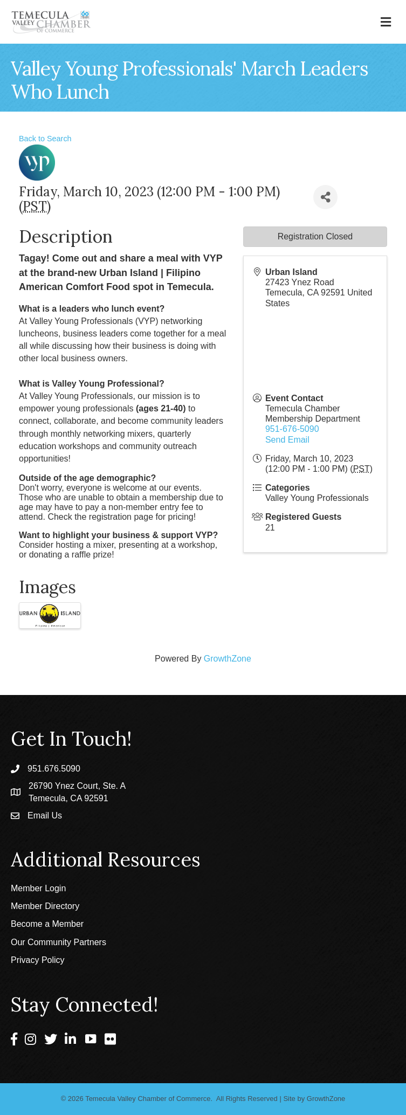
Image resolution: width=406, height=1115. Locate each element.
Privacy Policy (38, 960)
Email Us (44, 815)
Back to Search (45, 138)
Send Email (287, 439)
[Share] (325, 197)
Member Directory (45, 906)
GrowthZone (227, 658)
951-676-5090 (292, 428)
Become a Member (47, 923)
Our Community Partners (58, 942)
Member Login (38, 888)
